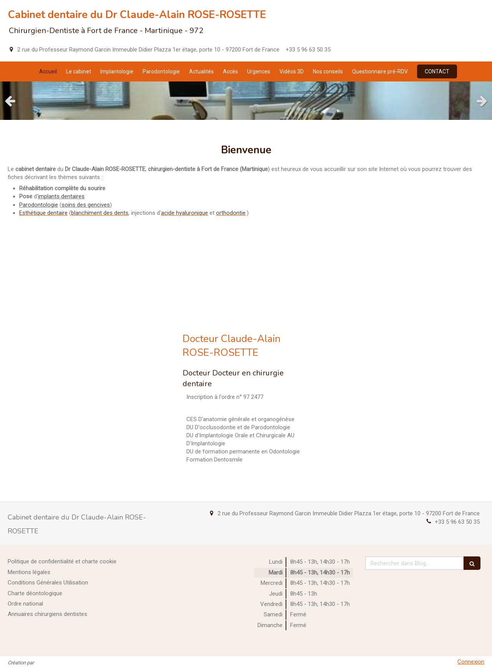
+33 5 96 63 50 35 (457, 521)
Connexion (470, 661)
